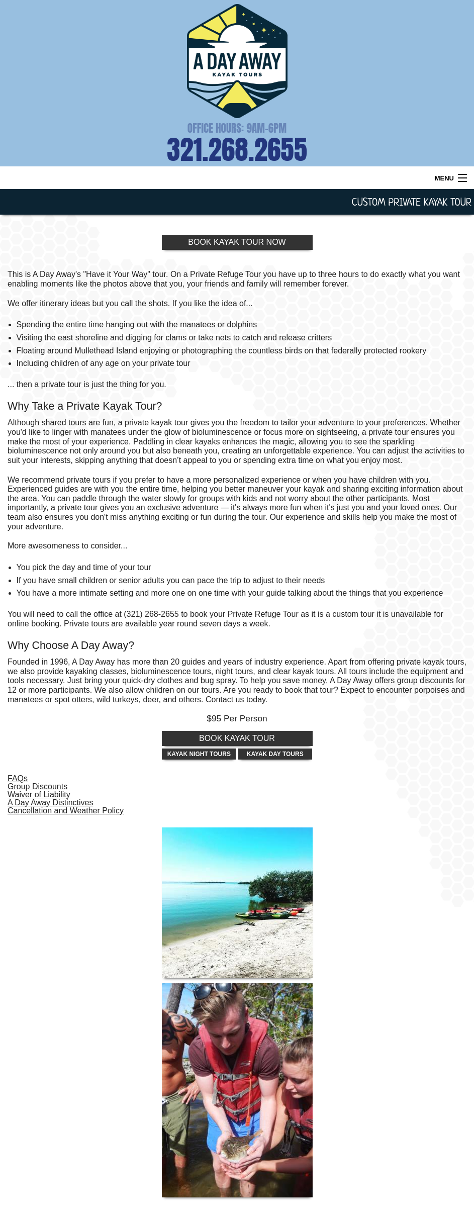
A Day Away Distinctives (50, 802)
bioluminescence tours (171, 671)
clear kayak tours (303, 671)
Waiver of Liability (39, 794)
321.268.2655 (237, 149)
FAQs (18, 778)
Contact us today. (236, 699)
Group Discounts (37, 786)
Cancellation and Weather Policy (66, 810)
